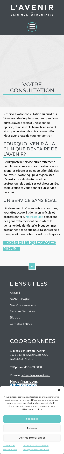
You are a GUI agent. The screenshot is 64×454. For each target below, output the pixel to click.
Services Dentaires (22, 311)
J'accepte (32, 418)
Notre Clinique (20, 299)
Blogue (15, 317)
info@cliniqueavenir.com (36, 375)
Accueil (15, 292)
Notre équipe (34, 217)
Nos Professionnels (22, 305)
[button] (59, 390)
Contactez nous (21, 323)
